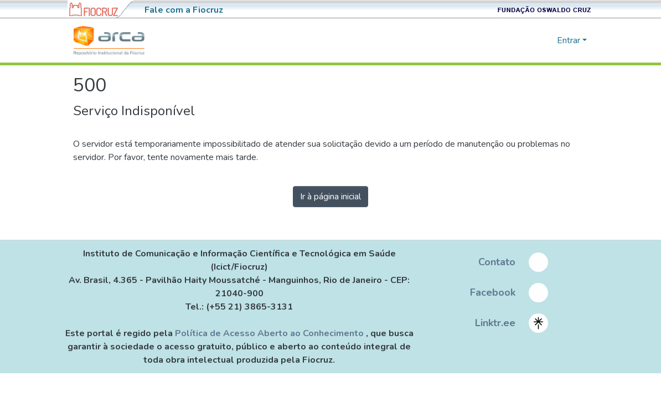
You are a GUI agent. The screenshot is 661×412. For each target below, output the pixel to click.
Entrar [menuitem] (568, 40)
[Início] (109, 40)
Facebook (492, 292)
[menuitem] (547, 40)
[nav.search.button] (531, 40)
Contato (496, 262)
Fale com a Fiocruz (183, 10)
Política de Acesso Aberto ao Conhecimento (270, 333)
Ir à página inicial (330, 196)
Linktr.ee (495, 322)
